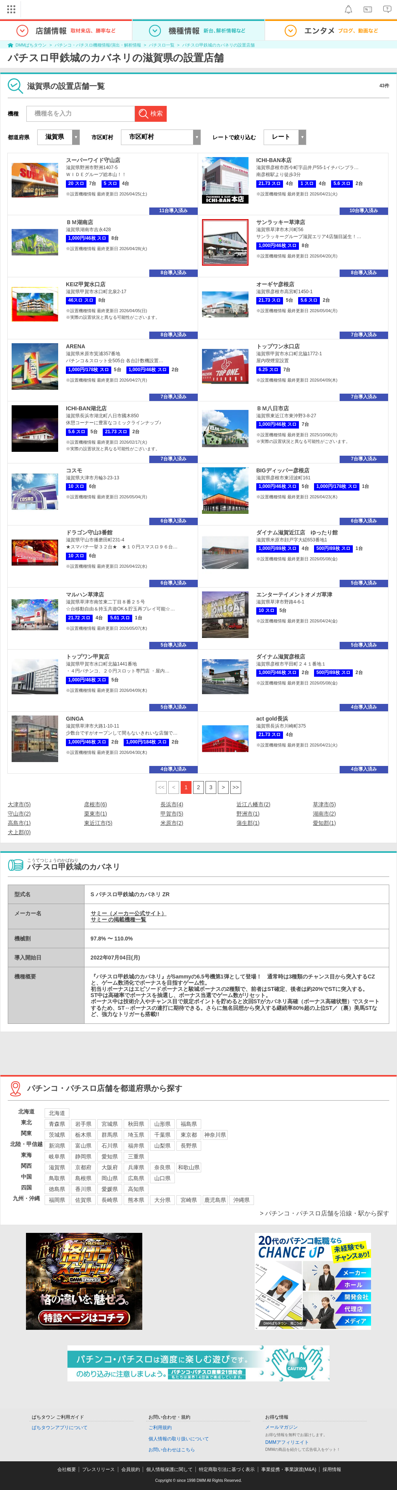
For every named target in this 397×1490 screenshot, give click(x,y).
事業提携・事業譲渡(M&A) (288, 1469)
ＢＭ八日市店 (272, 408)
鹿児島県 (215, 1200)
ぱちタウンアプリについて (60, 1427)
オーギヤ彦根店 (275, 284)
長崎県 (110, 1200)
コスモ (74, 470)
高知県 (136, 1189)
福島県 (189, 1124)
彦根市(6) (95, 804)
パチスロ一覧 (161, 45)
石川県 (110, 1146)
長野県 (189, 1146)
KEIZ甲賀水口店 (85, 284)
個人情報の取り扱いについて (178, 1439)
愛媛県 (110, 1189)
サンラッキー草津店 (280, 222)
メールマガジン (281, 1427)
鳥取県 (57, 1178)
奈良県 (162, 1167)
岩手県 (83, 1124)
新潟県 (57, 1146)
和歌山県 (189, 1167)
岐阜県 (57, 1156)
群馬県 (110, 1135)
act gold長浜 (272, 719)
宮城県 (110, 1124)
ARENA (75, 346)
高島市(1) (19, 823)
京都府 (83, 1167)
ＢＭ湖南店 (79, 222)
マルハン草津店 (85, 594)
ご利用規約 (160, 1427)
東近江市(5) (98, 823)
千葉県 (162, 1135)
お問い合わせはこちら (171, 1449)
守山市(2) (19, 813)
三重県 (136, 1156)
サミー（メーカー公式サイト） (129, 913)
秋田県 (136, 1124)
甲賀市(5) (172, 813)
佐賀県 (83, 1200)
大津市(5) (19, 804)
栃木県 (83, 1135)
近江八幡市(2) (253, 804)
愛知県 (110, 1156)
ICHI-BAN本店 (274, 160)
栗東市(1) (95, 813)
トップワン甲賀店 (87, 656)
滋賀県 (57, 1167)
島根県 (83, 1178)
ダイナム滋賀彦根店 (280, 656)
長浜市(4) (172, 804)
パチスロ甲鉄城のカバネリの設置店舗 (218, 45)
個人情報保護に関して (169, 1469)
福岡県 (57, 1200)
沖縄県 (241, 1200)
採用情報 (332, 1469)
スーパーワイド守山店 (93, 160)
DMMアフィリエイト (287, 1442)
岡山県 (110, 1178)
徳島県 (57, 1189)
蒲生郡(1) (247, 823)
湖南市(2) (324, 813)
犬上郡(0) (19, 832)
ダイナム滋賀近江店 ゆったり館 (297, 532)
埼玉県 (136, 1135)
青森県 (57, 1124)
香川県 (83, 1189)
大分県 (162, 1200)
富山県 (83, 1146)
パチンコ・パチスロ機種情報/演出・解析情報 (98, 45)
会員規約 (130, 1469)
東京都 (189, 1135)
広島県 (136, 1178)
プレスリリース (98, 1469)
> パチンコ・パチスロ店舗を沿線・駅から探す (324, 1213)
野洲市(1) (247, 813)
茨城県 (57, 1135)
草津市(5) (324, 804)
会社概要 (66, 1469)
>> (236, 787)
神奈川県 (215, 1135)
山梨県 (162, 1146)
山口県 (162, 1178)
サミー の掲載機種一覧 (119, 919)
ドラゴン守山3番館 (89, 532)
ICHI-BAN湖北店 (86, 408)
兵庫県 (136, 1167)
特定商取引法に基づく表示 (227, 1469)
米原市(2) (172, 823)
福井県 (136, 1146)
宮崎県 (189, 1200)
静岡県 (83, 1156)
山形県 (162, 1124)
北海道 (57, 1113)
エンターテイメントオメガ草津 (294, 594)
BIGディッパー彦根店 (282, 470)
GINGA (75, 719)
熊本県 (136, 1200)
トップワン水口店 (278, 346)
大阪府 (110, 1167)
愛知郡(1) (324, 823)
